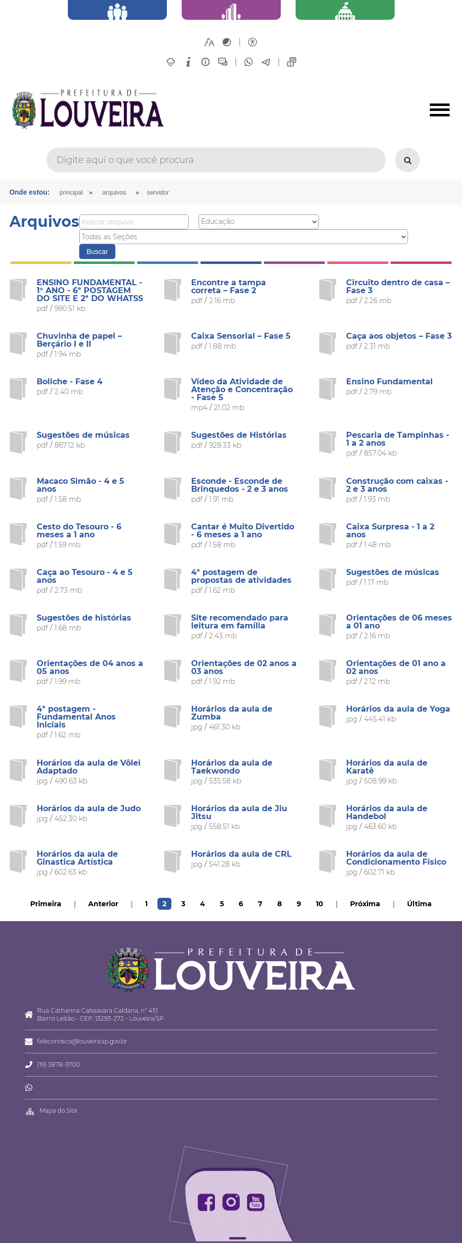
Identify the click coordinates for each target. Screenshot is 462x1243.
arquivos (114, 192)
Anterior (103, 903)
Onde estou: (29, 192)
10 (319, 903)
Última (419, 903)
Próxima (365, 903)
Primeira (45, 903)
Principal (71, 192)
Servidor (158, 192)
